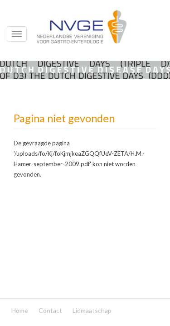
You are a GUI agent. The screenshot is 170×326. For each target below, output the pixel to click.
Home (19, 310)
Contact (50, 310)
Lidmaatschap (92, 310)
